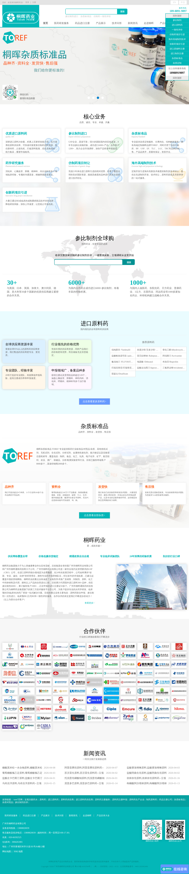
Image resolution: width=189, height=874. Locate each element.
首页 (45, 23)
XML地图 (18, 851)
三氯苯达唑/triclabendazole (174, 368)
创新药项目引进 (16, 192)
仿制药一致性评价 (102, 16)
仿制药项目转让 (79, 163)
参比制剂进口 (71, 16)
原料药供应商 (67, 799)
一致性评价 (177, 30)
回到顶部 (177, 16)
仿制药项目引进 (177, 34)
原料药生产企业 (136, 799)
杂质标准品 (86, 16)
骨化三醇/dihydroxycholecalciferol (174, 350)
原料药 (42, 799)
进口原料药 (53, 799)
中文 (183, 2)
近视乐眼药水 (31, 799)
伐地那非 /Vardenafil (121, 350)
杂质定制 (177, 63)
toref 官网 (18, 799)
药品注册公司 (165, 799)
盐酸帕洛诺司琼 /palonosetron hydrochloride (123, 356)
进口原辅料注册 (177, 49)
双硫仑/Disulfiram (120, 374)
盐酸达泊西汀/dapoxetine (148, 368)
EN (174, 2)
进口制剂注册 (177, 53)
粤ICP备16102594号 (83, 866)
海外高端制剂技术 (144, 163)
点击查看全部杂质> (94, 515)
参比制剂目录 (21, 802)
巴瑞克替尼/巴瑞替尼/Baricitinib (123, 368)
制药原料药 (151, 799)
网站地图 (6, 851)
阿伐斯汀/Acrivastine (172, 356)
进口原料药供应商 (84, 799)
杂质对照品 (7, 802)
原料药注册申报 (119, 799)
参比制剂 (177, 20)
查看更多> (89, 603)
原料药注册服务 (102, 799)
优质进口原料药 (16, 133)
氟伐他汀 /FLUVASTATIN (123, 362)
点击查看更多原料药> (94, 401)
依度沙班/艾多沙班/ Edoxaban (148, 350)
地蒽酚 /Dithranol (145, 362)
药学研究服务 (15, 163)
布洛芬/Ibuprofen (170, 362)
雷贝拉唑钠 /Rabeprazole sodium (148, 356)
